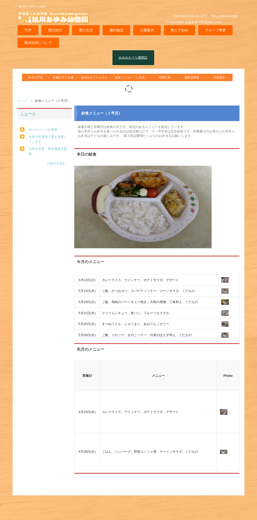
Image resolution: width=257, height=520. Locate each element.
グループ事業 (215, 30)
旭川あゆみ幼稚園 (56, 20)
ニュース (28, 114)
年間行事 (165, 77)
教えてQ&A (179, 30)
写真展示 (219, 77)
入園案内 (147, 30)
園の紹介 (55, 30)
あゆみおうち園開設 (133, 57)
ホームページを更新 (43, 129)
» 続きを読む (56, 163)
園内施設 (116, 30)
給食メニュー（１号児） (131, 77)
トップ (22, 101)
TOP (28, 30)
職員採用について (38, 43)
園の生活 (86, 30)
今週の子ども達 (63, 77)
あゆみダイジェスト (94, 77)
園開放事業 (191, 77)
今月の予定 (35, 77)
